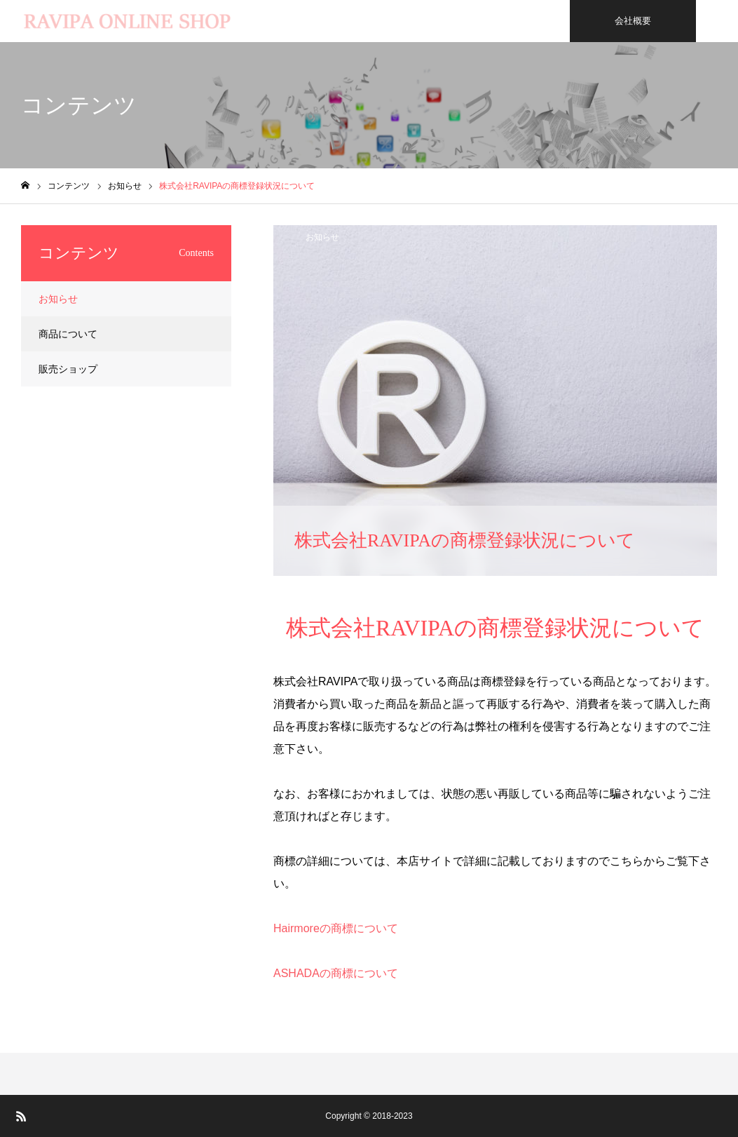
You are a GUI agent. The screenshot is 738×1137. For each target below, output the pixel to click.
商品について (68, 333)
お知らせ (322, 237)
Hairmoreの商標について (335, 928)
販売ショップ (68, 369)
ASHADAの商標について (335, 973)
